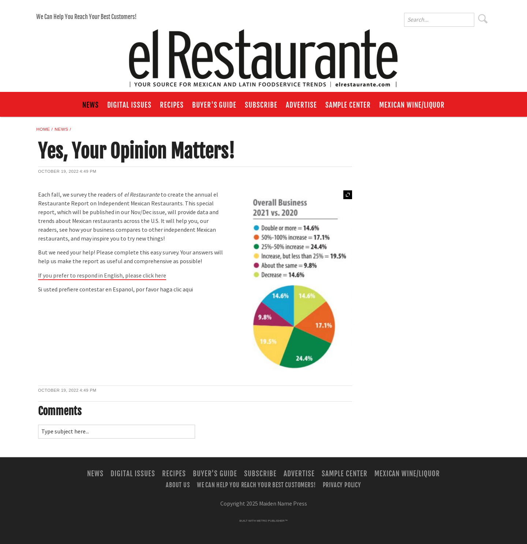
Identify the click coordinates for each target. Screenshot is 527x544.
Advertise (301, 105)
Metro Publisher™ (272, 520)
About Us (178, 484)
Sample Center (348, 105)
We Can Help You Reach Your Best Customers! (86, 17)
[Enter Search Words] (439, 20)
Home (43, 129)
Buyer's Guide (214, 105)
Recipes (172, 105)
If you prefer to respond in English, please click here (102, 275)
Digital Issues (129, 105)
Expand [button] (347, 194)
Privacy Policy (342, 484)
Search (483, 19)
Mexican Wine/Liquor (412, 105)
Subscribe (261, 105)
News (90, 105)
